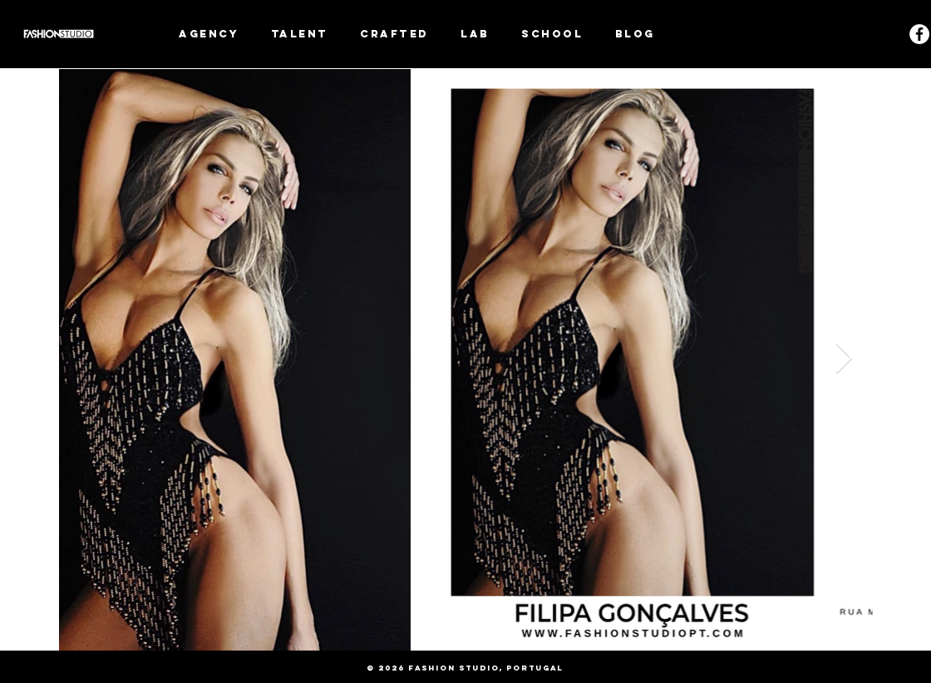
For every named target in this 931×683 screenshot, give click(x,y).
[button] (300, 33)
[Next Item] (844, 359)
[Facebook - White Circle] (919, 34)
